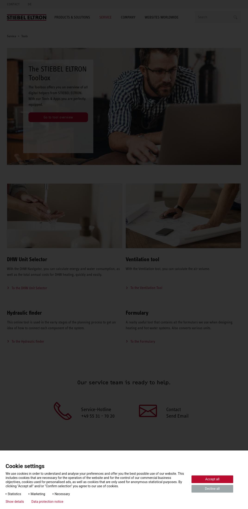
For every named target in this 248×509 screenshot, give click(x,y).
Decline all (212, 488)
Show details (15, 501)
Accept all (212, 479)
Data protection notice (47, 501)
